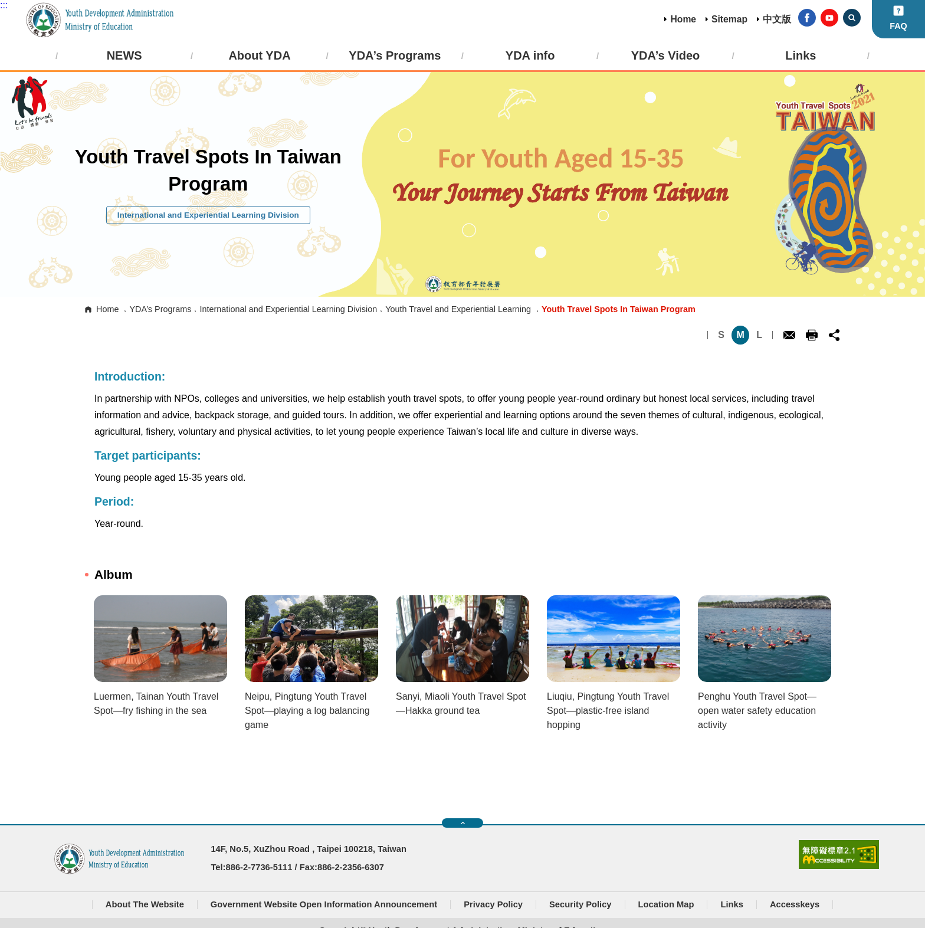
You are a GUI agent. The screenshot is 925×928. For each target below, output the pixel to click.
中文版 (777, 19)
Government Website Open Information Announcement (324, 904)
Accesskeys (794, 904)
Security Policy (580, 904)
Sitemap (729, 19)
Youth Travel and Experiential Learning (458, 309)
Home (683, 19)
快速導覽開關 (463, 823)
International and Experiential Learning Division (288, 309)
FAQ (898, 26)
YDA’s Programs (160, 309)
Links (731, 904)
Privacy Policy (493, 904)
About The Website (145, 904)
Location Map (666, 904)
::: (4, 5)
